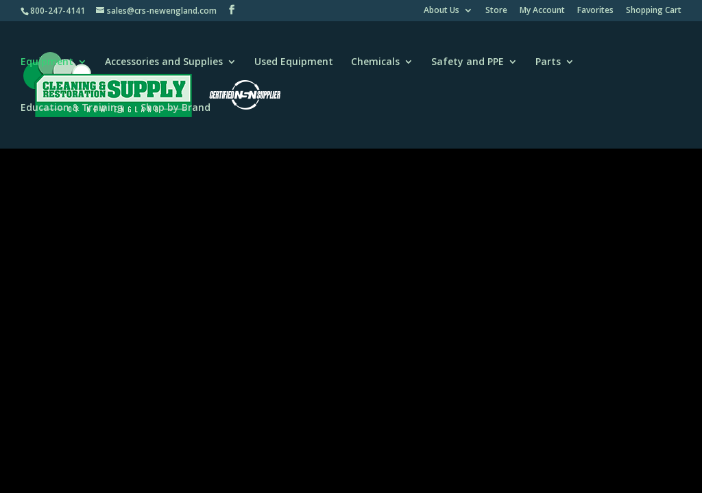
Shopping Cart (653, 11)
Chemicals (375, 62)
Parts (548, 62)
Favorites (595, 11)
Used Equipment (293, 62)
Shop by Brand (175, 108)
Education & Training (72, 108)
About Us (441, 11)
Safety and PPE (467, 62)
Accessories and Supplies (164, 62)
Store (496, 11)
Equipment (47, 62)
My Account (542, 11)
